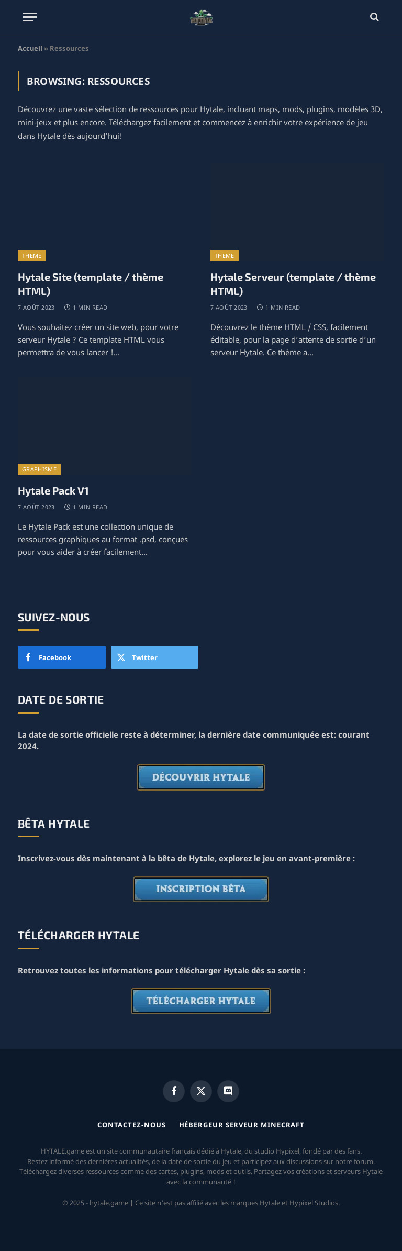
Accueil (30, 48)
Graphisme (39, 469)
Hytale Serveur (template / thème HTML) (293, 283)
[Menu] (30, 17)
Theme (32, 255)
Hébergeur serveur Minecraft (242, 1124)
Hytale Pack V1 (53, 490)
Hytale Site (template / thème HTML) (90, 283)
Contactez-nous (131, 1124)
